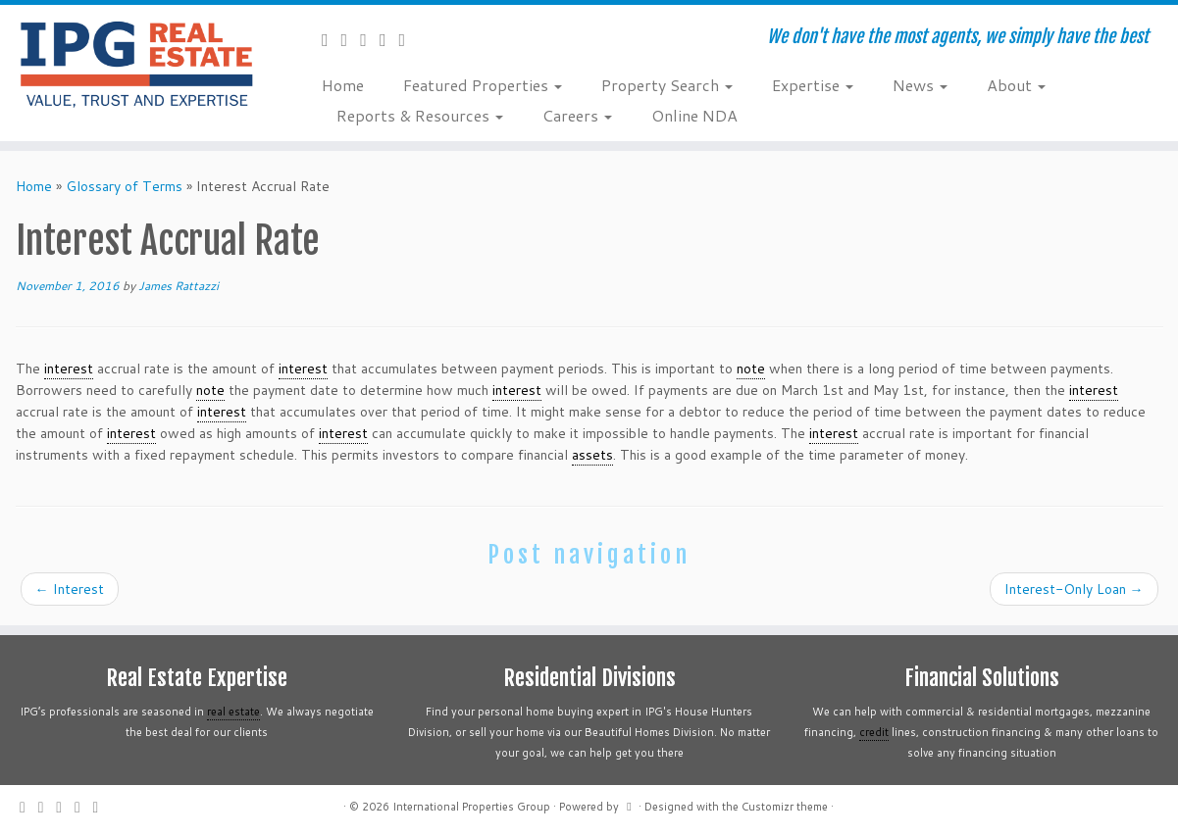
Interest (69, 589)
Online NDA (694, 115)
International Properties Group (471, 806)
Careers (577, 115)
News (920, 85)
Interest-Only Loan (1074, 589)
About (1016, 85)
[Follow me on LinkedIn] (409, 39)
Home (343, 85)
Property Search (667, 85)
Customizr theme (785, 806)
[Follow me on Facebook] (370, 39)
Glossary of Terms (124, 186)
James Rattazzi (178, 285)
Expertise (812, 85)
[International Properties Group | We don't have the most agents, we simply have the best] (136, 64)
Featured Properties (482, 85)
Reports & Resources (419, 115)
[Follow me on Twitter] (351, 39)
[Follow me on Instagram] (389, 39)
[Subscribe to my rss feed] (331, 39)
